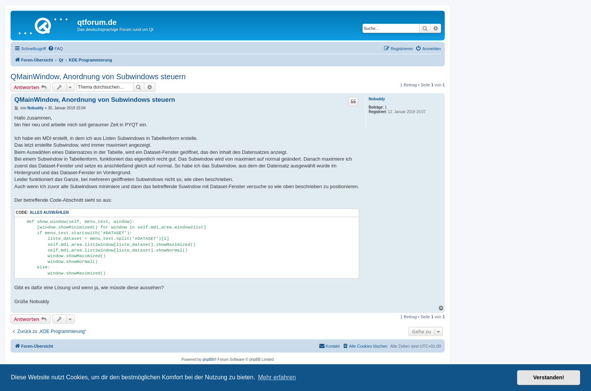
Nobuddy (377, 99)
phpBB (208, 359)
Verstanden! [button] (548, 377)
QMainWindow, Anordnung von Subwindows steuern (98, 76)
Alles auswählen (49, 212)
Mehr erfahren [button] (277, 377)
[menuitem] (55, 48)
